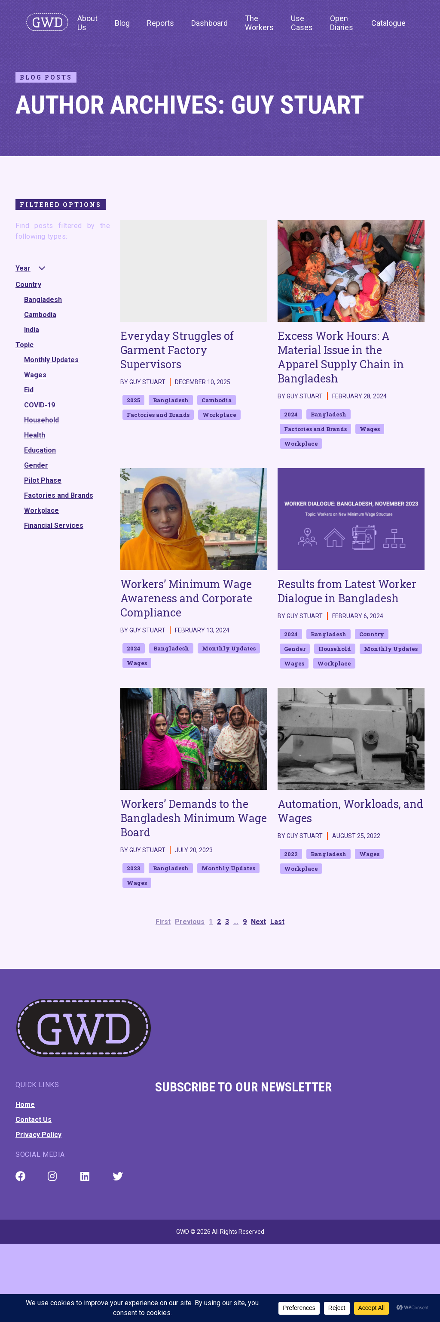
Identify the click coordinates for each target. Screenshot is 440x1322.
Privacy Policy (38, 1135)
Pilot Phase (42, 480)
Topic (24, 345)
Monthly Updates (51, 360)
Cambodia (40, 315)
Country (28, 284)
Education (40, 450)
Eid (29, 390)
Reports (160, 23)
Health (34, 435)
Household (41, 420)
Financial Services (53, 525)
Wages (35, 375)
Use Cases (302, 23)
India (31, 330)
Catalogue (388, 23)
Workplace (41, 510)
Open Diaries (341, 23)
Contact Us (33, 1120)
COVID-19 (39, 405)
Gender (36, 465)
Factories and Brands (58, 495)
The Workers (259, 23)
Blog (122, 23)
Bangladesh (43, 300)
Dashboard (209, 23)
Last (277, 922)
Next (258, 922)
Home (25, 1104)
